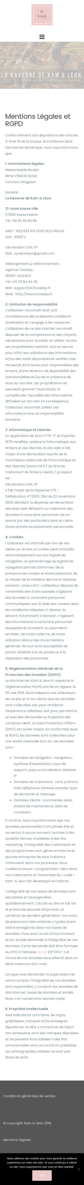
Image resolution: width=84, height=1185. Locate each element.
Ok (42, 1175)
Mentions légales (17, 1139)
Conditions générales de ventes (29, 1096)
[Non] (79, 1169)
